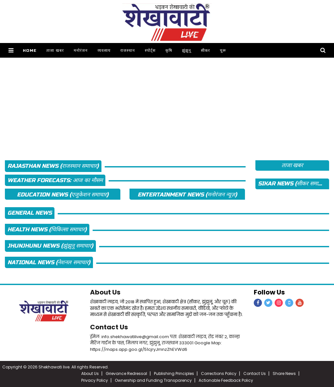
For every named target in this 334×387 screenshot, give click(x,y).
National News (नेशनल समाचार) (49, 262)
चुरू (223, 50)
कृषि (168, 50)
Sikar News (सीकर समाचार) (292, 183)
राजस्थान (127, 50)
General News (30, 212)
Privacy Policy (94, 380)
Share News (284, 373)
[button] (10, 50)
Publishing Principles (174, 373)
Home (30, 50)
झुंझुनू (186, 50)
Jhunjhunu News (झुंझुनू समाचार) (50, 245)
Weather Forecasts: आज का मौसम (55, 180)
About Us (105, 292)
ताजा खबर (55, 50)
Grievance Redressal (126, 373)
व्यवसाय (104, 50)
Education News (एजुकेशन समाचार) (63, 194)
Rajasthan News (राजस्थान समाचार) (53, 166)
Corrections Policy (218, 373)
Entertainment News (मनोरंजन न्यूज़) (187, 194)
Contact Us (109, 327)
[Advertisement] (167, 103)
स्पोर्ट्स (150, 50)
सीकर (205, 50)
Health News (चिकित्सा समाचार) (47, 229)
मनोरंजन (81, 50)
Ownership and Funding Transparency (153, 380)
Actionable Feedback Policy (226, 380)
